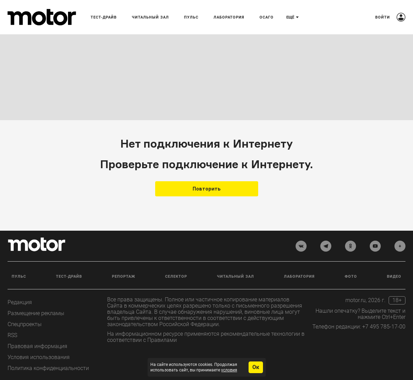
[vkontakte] (301, 246)
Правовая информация (37, 346)
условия (229, 370)
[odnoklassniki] (350, 246)
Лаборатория (229, 17)
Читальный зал (150, 17)
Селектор (176, 276)
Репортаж (123, 276)
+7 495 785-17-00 (383, 326)
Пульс (191, 17)
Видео (394, 276)
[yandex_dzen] (399, 246)
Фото (351, 276)
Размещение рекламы (36, 313)
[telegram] (325, 246)
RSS (12, 335)
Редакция (20, 302)
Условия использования (39, 357)
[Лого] (42, 17)
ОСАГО (267, 17)
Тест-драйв (104, 17)
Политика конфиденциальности (48, 368)
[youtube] (375, 246)
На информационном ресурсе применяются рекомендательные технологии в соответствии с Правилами (206, 337)
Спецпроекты (25, 324)
